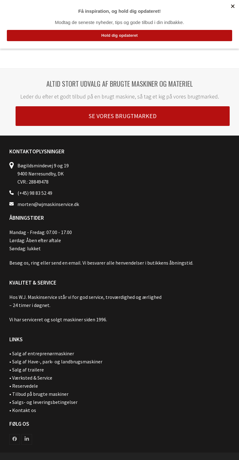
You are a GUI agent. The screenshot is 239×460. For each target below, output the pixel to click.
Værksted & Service (32, 378)
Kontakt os (24, 410)
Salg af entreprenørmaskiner (43, 353)
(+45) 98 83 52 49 (34, 193)
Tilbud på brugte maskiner (40, 394)
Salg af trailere (28, 370)
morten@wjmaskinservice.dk (48, 204)
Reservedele (25, 386)
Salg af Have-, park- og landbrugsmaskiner (57, 361)
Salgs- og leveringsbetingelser (44, 402)
